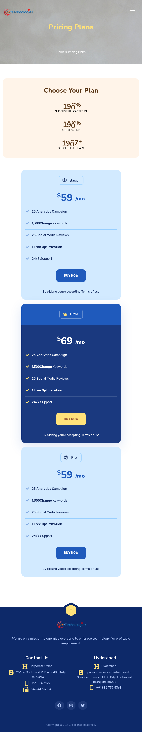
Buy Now (71, 275)
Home (60, 52)
